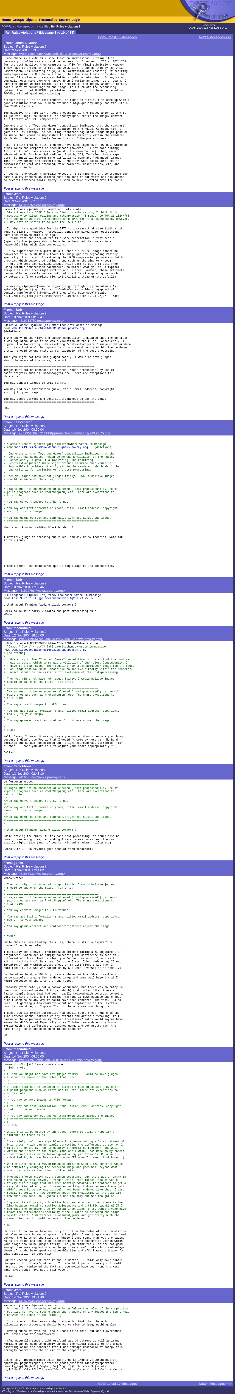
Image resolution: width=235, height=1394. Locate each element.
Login (75, 20)
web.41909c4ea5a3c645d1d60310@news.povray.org (48, 328)
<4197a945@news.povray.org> (42, 1301)
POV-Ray (8, 26)
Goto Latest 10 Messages (117, 37)
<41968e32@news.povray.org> (42, 874)
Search (64, 20)
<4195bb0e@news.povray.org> (42, 777)
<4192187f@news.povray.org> (41, 320)
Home (6, 20)
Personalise (48, 20)
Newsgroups (25, 26)
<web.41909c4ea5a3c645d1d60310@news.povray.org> (60, 54)
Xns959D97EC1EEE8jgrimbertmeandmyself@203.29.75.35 (52, 598)
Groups (18, 20)
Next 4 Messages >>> (215, 37)
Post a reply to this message (24, 188)
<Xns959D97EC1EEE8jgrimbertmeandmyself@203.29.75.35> (64, 433)
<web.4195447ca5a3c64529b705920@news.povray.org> (61, 639)
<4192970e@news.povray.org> (42, 590)
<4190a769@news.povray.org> (42, 205)
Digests (31, 20)
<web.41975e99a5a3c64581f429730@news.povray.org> (60, 1060)
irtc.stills (42, 26)
